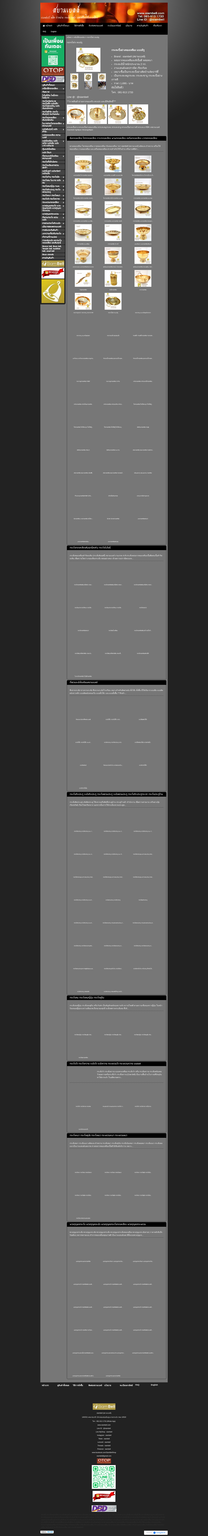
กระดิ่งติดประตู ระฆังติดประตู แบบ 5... (113, 854)
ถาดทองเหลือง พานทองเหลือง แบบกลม (143, 198)
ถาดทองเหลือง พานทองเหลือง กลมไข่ (113, 221)
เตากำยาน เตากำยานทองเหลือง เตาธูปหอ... (83, 358)
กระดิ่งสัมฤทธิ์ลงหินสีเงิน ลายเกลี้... (113, 653)
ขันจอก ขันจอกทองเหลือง (113, 519)
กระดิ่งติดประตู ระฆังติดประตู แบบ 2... (113, 831)
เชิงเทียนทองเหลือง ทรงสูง (143, 427)
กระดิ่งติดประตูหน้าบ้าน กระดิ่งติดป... (113, 969)
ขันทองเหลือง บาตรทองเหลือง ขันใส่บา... (83, 519)
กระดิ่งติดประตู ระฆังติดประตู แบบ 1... (83, 831)
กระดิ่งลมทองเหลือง (83, 1058)
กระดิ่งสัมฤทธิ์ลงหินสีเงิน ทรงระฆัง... (83, 653)
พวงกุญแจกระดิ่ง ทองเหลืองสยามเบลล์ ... (83, 1284)
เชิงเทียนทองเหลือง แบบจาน (113, 450)
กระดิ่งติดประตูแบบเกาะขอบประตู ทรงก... (113, 877)
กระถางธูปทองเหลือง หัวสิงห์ (83, 381)
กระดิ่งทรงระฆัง (143, 608)
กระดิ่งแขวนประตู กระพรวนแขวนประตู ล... (143, 923)
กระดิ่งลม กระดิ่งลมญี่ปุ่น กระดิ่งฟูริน (87, 998)
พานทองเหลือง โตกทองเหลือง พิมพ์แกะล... (83, 175)
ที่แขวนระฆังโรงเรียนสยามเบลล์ (84, 682)
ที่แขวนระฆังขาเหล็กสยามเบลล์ (83, 719)
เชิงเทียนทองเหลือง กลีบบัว (83, 450)
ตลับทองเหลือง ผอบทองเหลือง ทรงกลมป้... (113, 473)
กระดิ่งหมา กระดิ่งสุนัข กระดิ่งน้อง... (143, 1172)
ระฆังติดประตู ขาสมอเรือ (83, 992)
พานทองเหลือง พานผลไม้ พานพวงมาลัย (113, 175)
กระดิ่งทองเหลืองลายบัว (83, 631)
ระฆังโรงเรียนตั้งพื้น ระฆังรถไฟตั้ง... (143, 742)
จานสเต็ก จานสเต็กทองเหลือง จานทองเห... (143, 336)
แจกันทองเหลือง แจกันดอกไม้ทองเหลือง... (143, 381)
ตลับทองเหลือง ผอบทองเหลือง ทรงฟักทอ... (143, 450)
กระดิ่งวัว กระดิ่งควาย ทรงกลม (83, 1106)
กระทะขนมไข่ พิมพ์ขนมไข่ (113, 336)
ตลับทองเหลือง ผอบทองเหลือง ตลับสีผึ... (83, 473)
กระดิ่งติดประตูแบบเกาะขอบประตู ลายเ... (143, 854)
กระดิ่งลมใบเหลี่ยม (113, 631)
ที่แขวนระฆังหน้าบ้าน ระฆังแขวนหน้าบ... (113, 765)
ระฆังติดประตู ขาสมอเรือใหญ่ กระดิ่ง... (113, 992)
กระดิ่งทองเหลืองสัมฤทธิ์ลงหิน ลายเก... (113, 585)
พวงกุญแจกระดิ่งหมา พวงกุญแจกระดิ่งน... (113, 1261)
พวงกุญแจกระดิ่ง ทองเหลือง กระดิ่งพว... (83, 1330)
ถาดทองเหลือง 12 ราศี (113, 244)
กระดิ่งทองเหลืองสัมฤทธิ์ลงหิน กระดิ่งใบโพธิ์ (90, 548)
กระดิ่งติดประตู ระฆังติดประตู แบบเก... (83, 900)
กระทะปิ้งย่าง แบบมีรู (113, 313)
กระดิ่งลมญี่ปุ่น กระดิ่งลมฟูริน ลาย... (83, 1035)
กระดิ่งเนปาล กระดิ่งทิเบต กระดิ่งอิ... (83, 608)
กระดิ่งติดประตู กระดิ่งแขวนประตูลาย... (83, 946)
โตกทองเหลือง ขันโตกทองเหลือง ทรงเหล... (83, 198)
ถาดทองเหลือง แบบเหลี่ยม (83, 244)
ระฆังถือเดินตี (83, 765)
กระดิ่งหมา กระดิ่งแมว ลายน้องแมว (113, 1172)
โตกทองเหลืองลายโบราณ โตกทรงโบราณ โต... (143, 175)
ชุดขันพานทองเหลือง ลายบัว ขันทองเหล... (113, 267)
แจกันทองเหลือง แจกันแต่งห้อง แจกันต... (113, 404)
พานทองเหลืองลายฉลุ (113, 542)
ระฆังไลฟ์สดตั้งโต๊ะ (143, 719)
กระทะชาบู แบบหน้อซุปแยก (83, 336)
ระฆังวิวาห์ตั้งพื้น (83, 788)
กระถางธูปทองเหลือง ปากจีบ (113, 381)
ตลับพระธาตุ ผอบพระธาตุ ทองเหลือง (143, 473)
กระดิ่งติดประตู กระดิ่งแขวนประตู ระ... (113, 946)
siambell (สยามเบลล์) (104, 1413)
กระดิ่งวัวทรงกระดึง (83, 1129)
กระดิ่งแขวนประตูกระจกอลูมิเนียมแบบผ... (83, 969)
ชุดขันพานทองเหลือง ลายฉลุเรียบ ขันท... (143, 267)
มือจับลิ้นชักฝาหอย (113, 496)
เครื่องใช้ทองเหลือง (79, 37)
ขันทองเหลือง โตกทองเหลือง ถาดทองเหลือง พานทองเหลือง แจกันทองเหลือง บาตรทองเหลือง (113, 138)
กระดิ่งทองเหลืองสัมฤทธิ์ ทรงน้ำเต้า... (143, 631)
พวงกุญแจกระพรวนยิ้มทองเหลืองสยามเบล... (83, 1353)
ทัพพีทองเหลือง (83, 290)
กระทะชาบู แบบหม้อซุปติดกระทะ (143, 313)
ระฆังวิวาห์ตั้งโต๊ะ (143, 765)
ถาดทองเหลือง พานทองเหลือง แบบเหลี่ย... (83, 221)
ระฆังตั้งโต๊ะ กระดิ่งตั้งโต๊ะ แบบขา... (83, 742)
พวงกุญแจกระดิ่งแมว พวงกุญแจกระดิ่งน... (143, 1261)
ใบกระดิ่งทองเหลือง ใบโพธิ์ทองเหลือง (83, 676)
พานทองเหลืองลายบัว (143, 519)
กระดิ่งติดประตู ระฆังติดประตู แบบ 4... (83, 854)
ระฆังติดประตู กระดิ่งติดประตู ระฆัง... (113, 742)
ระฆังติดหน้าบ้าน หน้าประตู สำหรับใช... (143, 969)
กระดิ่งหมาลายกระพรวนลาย (83, 1218)
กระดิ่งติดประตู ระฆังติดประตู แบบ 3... (143, 831)
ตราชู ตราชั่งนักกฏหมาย (143, 496)
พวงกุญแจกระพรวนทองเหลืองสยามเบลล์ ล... (143, 1353)
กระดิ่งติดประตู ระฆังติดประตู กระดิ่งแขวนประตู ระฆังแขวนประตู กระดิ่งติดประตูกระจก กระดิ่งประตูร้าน (116, 794)
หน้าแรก (69, 37)
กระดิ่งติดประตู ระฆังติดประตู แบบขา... (83, 923)
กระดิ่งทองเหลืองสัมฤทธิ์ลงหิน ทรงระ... (83, 585)
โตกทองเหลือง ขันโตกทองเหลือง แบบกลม (113, 198)
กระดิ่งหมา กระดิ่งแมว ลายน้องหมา (83, 1172)
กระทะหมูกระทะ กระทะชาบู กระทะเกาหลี (83, 313)
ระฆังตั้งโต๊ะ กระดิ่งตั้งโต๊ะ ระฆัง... (113, 719)
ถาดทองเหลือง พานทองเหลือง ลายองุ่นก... (143, 221)
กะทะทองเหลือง (142, 290)
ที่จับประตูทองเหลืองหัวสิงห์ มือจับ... (83, 496)
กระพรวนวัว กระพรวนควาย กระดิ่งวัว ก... (113, 1106)
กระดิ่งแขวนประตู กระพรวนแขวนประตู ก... (113, 923)
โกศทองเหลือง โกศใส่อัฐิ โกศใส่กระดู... (113, 427)
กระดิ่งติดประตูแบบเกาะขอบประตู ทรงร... (83, 877)
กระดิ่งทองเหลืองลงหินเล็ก (143, 653)
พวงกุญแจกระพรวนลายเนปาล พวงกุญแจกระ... (113, 1353)
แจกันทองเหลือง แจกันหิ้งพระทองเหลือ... (83, 404)
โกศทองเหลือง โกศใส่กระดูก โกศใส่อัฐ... (143, 404)
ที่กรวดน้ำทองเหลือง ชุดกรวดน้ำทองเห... (113, 358)
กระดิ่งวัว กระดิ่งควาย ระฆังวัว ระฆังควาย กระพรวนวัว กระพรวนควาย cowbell (105, 1064)
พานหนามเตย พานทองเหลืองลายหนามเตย (83, 267)
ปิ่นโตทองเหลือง (113, 290)
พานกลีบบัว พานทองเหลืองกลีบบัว (143, 244)
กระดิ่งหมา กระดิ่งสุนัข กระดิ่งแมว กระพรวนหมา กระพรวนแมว (98, 1135)
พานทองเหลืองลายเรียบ (83, 542)
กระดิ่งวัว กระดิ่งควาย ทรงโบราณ (143, 1106)
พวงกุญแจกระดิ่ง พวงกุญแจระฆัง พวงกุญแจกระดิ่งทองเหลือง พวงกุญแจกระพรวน (108, 1224)
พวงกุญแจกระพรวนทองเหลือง (83, 1261)
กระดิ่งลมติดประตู (143, 900)
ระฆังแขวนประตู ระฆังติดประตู (113, 900)
